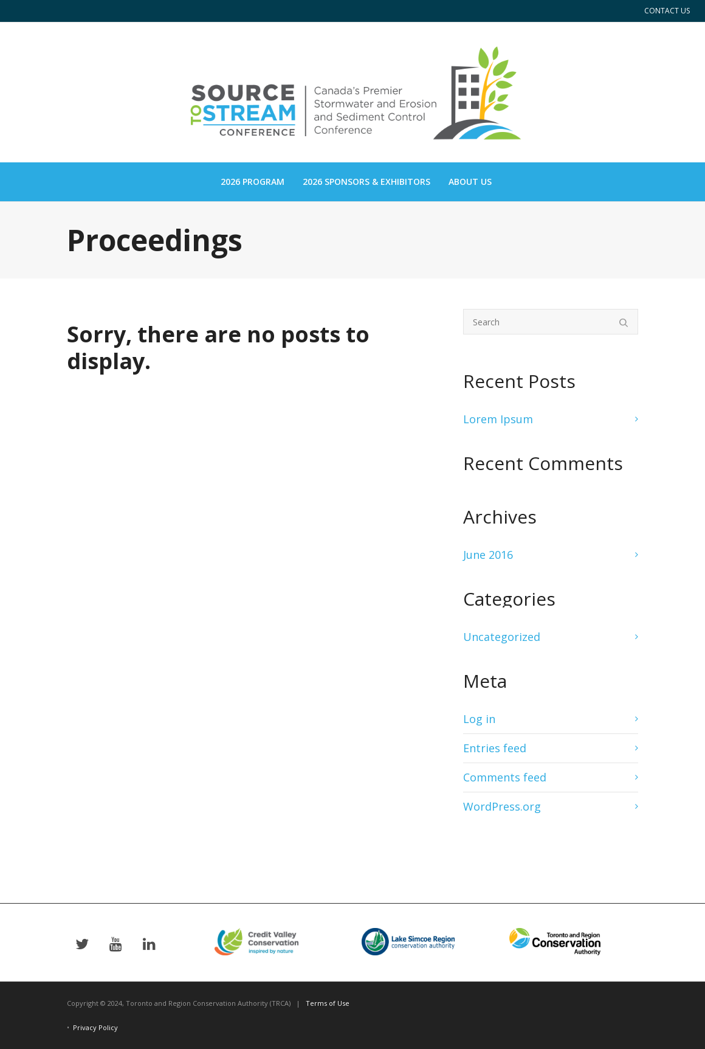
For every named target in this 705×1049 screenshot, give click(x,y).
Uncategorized (501, 636)
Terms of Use (327, 1003)
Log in (479, 718)
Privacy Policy (95, 1027)
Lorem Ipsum (498, 419)
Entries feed (494, 748)
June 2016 (488, 554)
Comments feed (504, 777)
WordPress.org (502, 806)
